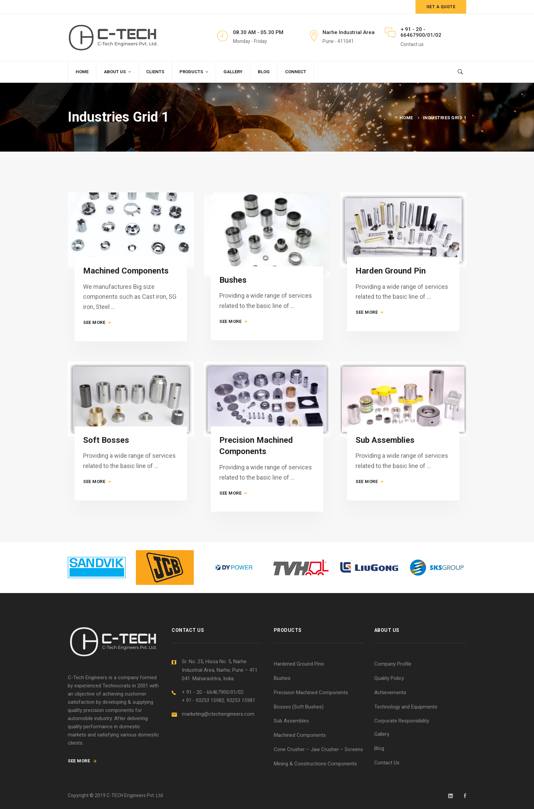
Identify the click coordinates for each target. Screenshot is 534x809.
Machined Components (126, 271)
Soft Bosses (106, 454)
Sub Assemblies (385, 465)
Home (406, 117)
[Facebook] (465, 795)
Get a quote (441, 6)
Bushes (233, 282)
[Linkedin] (450, 795)
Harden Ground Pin (391, 275)
